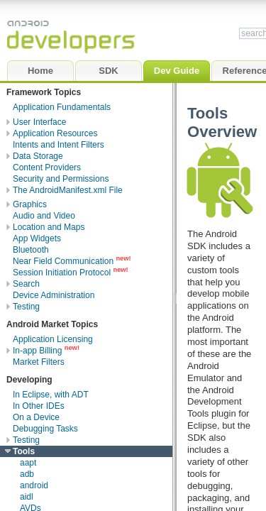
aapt (28, 463)
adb (27, 474)
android (34, 485)
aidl (26, 497)
